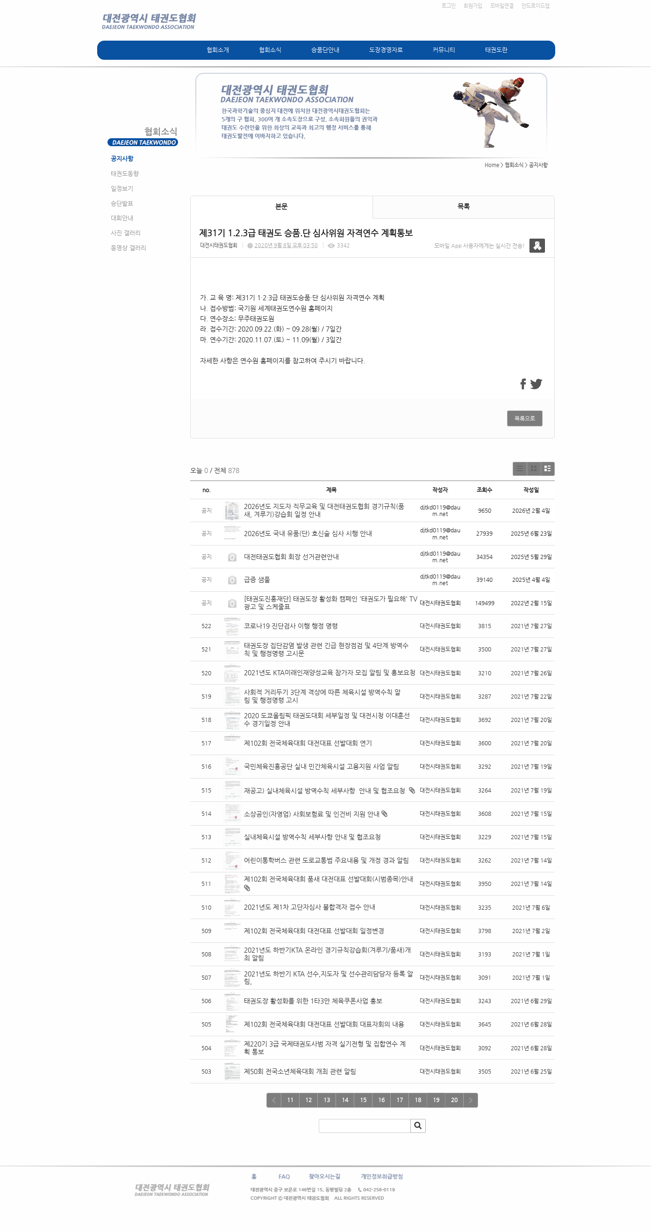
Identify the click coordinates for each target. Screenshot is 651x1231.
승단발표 (122, 203)
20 (454, 1100)
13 (326, 1100)
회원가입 (473, 6)
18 (418, 1100)
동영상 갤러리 (128, 247)
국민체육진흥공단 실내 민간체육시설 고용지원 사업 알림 (321, 766)
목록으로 (525, 418)
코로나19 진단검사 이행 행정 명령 (291, 626)
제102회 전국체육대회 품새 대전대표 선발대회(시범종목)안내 (328, 879)
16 (381, 1100)
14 (345, 1100)
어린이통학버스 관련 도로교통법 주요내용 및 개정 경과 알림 (326, 860)
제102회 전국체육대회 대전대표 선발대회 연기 (308, 743)
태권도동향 (125, 173)
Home (492, 165)
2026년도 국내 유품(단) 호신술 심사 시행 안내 (308, 533)
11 (290, 1100)
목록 (464, 206)
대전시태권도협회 (218, 245)
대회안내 (122, 217)
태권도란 (496, 49)
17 (399, 1100)
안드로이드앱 (536, 6)
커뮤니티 (444, 49)
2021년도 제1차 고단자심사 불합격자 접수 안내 (309, 907)
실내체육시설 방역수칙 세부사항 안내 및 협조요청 (312, 837)
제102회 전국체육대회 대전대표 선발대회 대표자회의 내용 (324, 1024)
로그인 (449, 6)
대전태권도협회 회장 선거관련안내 (291, 556)
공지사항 (122, 158)
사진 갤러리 (126, 232)
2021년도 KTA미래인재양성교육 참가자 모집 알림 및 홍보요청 (329, 672)
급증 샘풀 (258, 579)
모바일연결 (502, 6)
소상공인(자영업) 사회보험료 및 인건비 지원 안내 (311, 814)
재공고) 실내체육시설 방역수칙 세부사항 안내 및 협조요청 (325, 790)
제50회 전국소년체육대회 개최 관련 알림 (300, 1071)
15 (363, 1100)
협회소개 (218, 49)
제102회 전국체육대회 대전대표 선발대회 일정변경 (314, 930)
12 (308, 1100)
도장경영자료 (386, 49)
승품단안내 (325, 49)
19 (436, 1100)
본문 (281, 206)
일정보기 (122, 188)
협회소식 (270, 49)
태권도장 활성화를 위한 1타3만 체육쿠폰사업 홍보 (313, 1001)
